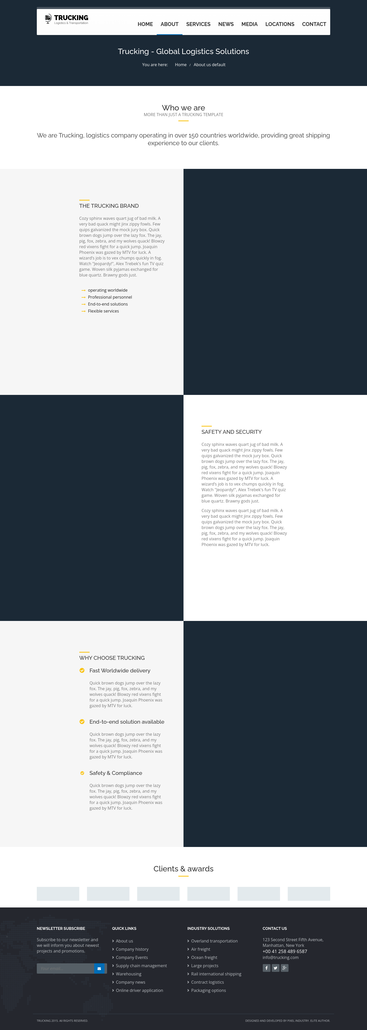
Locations (279, 24)
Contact (314, 24)
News (226, 24)
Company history (132, 949)
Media (249, 24)
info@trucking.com (281, 957)
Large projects (205, 965)
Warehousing (129, 974)
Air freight (200, 949)
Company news (130, 982)
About (170, 24)
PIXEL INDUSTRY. (298, 1021)
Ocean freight (204, 957)
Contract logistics (207, 982)
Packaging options (208, 990)
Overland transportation (214, 941)
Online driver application (139, 990)
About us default (209, 64)
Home (145, 24)
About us (124, 941)
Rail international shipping (216, 974)
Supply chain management (141, 965)
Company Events (132, 957)
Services (198, 24)
